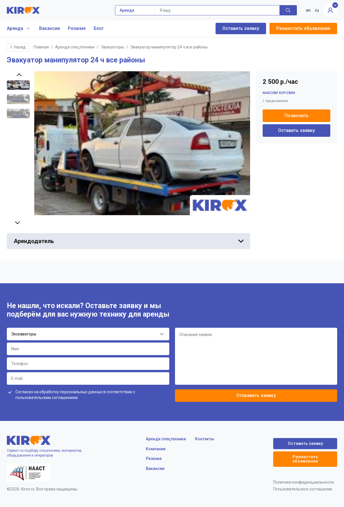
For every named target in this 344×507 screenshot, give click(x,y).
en (308, 10)
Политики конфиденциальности (303, 482)
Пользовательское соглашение (302, 489)
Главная (41, 47)
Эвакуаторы (112, 47)
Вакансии (49, 28)
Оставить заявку (240, 28)
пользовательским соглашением (46, 397)
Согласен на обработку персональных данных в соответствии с (75, 395)
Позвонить (297, 115)
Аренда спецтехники (74, 47)
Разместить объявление (303, 28)
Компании (156, 449)
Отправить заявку (256, 395)
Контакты (204, 439)
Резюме (77, 28)
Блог (99, 28)
